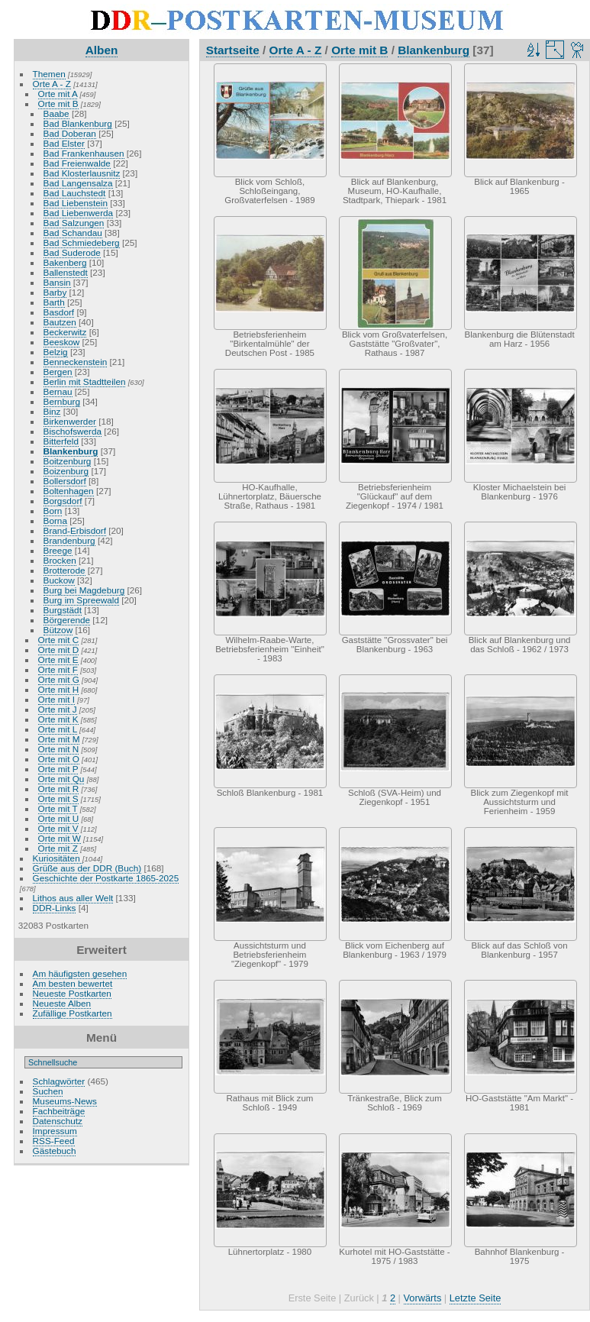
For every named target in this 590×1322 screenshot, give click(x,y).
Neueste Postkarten (72, 993)
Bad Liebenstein (76, 203)
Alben (101, 50)
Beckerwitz (65, 332)
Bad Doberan (70, 133)
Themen (49, 74)
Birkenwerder (70, 421)
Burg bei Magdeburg (84, 590)
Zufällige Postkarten (72, 1013)
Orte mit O (58, 759)
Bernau (58, 391)
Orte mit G (58, 679)
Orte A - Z (52, 84)
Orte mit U (58, 818)
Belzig (56, 352)
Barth (54, 302)
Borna (55, 520)
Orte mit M (59, 739)
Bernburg (62, 401)
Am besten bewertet (73, 983)
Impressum (55, 1131)
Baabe (56, 113)
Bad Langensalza (78, 183)
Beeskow (62, 342)
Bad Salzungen (74, 223)
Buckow (59, 580)
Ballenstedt (66, 272)
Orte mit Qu (61, 779)
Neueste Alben (62, 1003)
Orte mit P (58, 769)
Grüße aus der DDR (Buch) (87, 868)
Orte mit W (59, 838)
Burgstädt (63, 610)
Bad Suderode (72, 252)
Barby (55, 292)
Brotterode (64, 570)
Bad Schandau (73, 233)
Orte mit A (58, 94)
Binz (52, 411)
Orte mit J (57, 709)
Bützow (58, 630)
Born (53, 511)
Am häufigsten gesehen (80, 973)
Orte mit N (58, 749)
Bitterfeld (61, 441)
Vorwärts (423, 1298)
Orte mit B (58, 103)
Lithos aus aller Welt (73, 898)
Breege (58, 550)
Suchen (48, 1091)
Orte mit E (58, 659)
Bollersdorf (65, 481)
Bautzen (60, 322)
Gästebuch (54, 1151)
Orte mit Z (58, 848)
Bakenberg (65, 262)
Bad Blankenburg (78, 123)
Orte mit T (58, 808)
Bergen (58, 372)
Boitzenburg (68, 461)
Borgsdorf (63, 501)
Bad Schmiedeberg (82, 242)
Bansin (57, 282)
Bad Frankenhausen (84, 153)
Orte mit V (58, 828)
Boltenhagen (69, 491)
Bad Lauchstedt (75, 193)
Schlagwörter (59, 1081)
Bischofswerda (73, 431)
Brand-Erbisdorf (75, 530)
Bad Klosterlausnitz (82, 173)
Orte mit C (58, 640)
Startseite (233, 50)
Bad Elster (64, 143)
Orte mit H (58, 689)
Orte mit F (58, 669)
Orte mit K (58, 719)
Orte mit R (58, 789)
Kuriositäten (57, 858)
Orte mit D (58, 650)
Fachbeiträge (59, 1111)
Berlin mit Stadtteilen (85, 381)
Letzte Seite (475, 1298)
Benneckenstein (76, 362)
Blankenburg (71, 451)
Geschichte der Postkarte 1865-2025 (106, 878)
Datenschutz (57, 1121)
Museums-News (65, 1101)
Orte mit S (58, 798)
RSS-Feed (54, 1141)
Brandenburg (69, 540)
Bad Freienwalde (77, 163)
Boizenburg (66, 471)
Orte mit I (56, 699)
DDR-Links (54, 908)
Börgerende (67, 620)
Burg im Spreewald (81, 600)
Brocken (60, 560)
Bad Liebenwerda (79, 213)
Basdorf (59, 312)
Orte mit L (57, 729)
